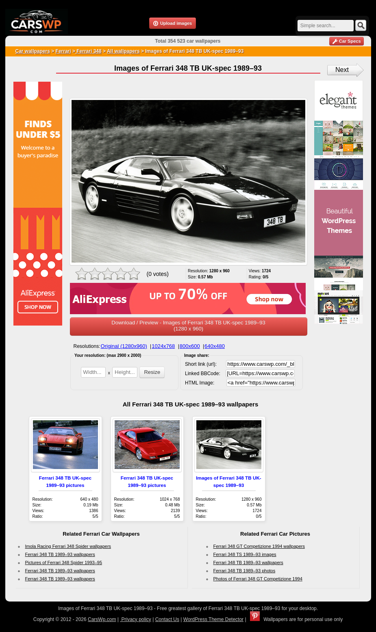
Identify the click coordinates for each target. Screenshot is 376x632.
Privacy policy (135, 619)
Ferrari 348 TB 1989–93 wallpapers (60, 554)
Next (342, 69)
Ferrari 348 (88, 51)
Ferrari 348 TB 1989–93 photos (244, 570)
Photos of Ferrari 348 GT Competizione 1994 (257, 578)
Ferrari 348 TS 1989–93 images (244, 554)
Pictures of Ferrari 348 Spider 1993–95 (63, 562)
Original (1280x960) (124, 346)
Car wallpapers (32, 51)
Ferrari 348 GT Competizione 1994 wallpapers (259, 546)
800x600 (190, 346)
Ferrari (63, 51)
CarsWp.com (102, 619)
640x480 (214, 346)
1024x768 (163, 346)
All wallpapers (123, 51)
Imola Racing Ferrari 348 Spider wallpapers (68, 546)
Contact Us (167, 619)
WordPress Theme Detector (213, 619)
